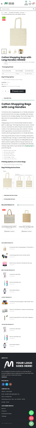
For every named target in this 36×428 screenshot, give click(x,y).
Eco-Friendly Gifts (5, 225)
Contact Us (4, 411)
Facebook (3, 384)
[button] (18, 205)
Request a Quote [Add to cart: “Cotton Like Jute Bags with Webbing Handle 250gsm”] (27, 231)
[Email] (31, 418)
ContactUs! (29, 4)
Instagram (10, 384)
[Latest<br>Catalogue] (26, 1)
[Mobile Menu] (1, 4)
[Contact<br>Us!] (30, 1)
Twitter (6, 384)
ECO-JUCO (9, 86)
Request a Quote (19, 91)
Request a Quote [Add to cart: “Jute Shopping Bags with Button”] (10, 231)
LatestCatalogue (26, 4)
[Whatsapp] (31, 412)
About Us (4, 408)
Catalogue (4, 416)
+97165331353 (8, 396)
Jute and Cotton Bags (15, 86)
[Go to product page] (9, 216)
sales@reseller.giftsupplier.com (11, 394)
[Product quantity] (5, 91)
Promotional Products (7, 413)
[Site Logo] (9, 3)
